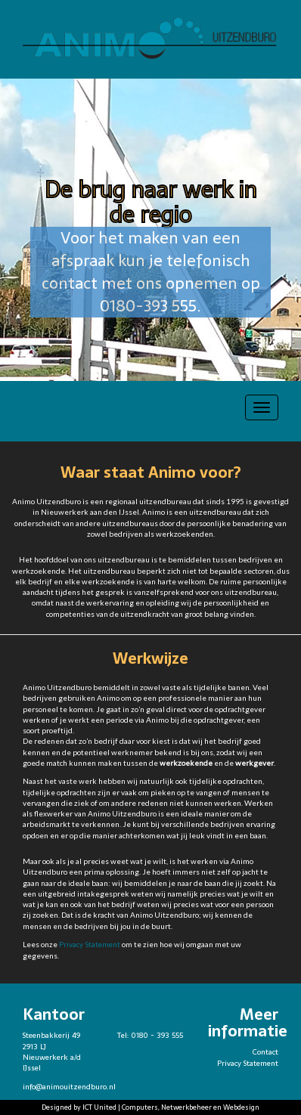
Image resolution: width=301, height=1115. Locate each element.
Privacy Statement (89, 944)
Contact (265, 1051)
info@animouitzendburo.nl (69, 1086)
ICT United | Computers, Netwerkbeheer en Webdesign (170, 1107)
